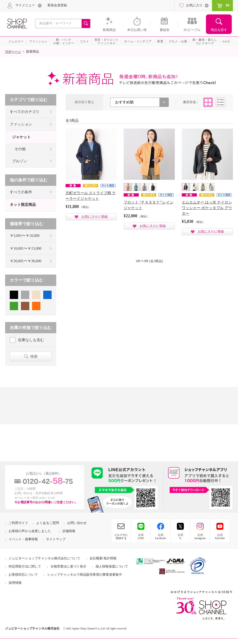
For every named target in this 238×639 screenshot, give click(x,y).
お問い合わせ (77, 523)
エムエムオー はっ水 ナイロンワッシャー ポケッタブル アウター (207, 207)
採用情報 (15, 583)
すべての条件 (21, 192)
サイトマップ (56, 539)
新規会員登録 (57, 5)
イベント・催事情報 (23, 539)
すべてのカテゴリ (25, 112)
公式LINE (141, 536)
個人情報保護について (112, 566)
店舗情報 (68, 531)
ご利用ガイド (18, 523)
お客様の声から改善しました (30, 531)
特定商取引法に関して (25, 566)
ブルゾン (19, 161)
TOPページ (13, 52)
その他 (20, 149)
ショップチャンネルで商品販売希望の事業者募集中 (84, 574)
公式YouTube (220, 536)
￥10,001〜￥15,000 (25, 248)
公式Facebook (160, 536)
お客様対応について (23, 574)
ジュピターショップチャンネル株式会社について (44, 558)
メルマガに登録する (121, 536)
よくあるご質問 (47, 523)
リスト (220, 102)
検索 (34, 356)
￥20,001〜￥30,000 (25, 261)
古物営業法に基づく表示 (68, 566)
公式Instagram (200, 536)
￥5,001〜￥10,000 (25, 236)
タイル (208, 102)
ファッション (21, 124)
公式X (180, 536)
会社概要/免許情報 (102, 558)
